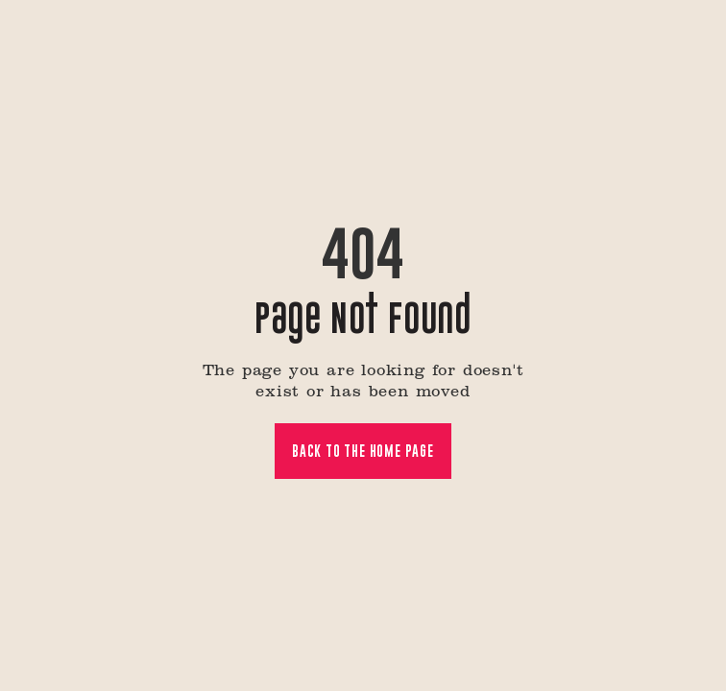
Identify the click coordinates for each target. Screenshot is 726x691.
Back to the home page (363, 451)
